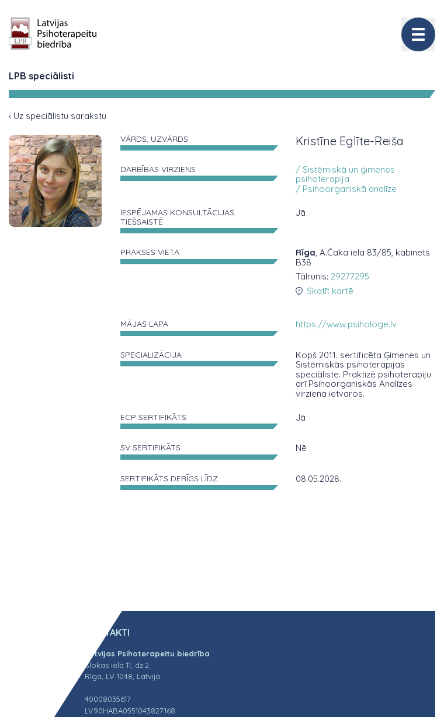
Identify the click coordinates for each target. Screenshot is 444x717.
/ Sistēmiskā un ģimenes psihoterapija (345, 174)
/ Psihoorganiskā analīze (346, 188)
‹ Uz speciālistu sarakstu (57, 115)
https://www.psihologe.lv (346, 324)
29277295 (350, 276)
